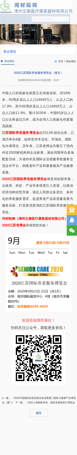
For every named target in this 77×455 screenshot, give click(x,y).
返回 (38, 413)
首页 (60, 61)
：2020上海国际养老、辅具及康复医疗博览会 (50, 402)
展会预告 (71, 61)
